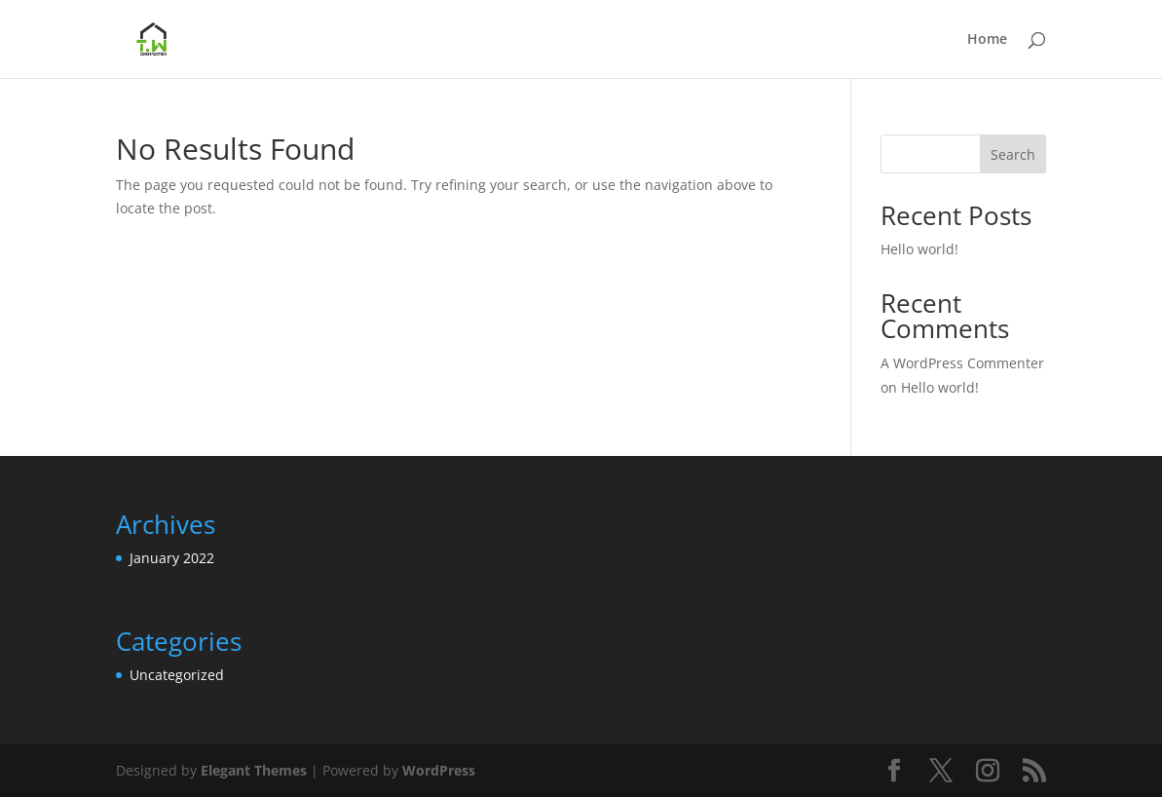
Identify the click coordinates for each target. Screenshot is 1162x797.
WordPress (438, 770)
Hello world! (919, 249)
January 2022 (172, 558)
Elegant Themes (254, 770)
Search (1013, 154)
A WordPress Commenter (962, 363)
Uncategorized (177, 674)
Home (987, 40)
